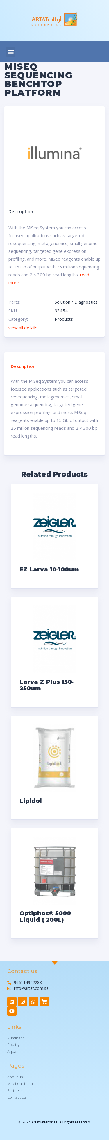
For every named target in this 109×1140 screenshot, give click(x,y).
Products (64, 319)
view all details (22, 328)
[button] (10, 52)
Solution (62, 302)
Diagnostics (86, 302)
